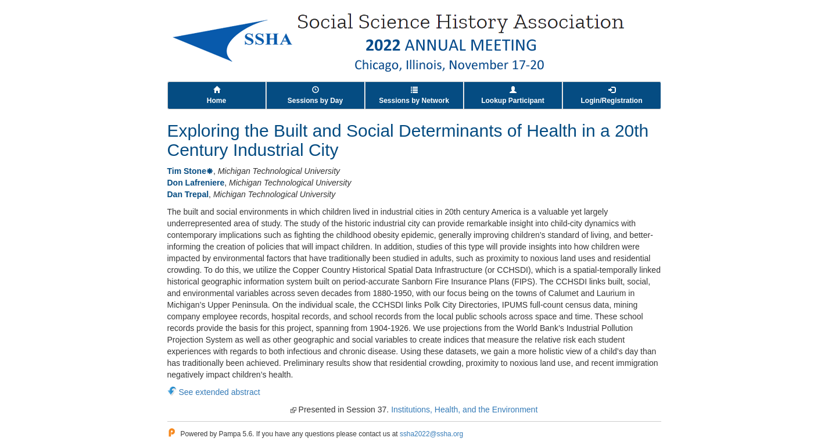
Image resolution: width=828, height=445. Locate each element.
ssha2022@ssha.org (431, 434)
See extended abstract (219, 392)
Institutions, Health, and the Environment (464, 409)
